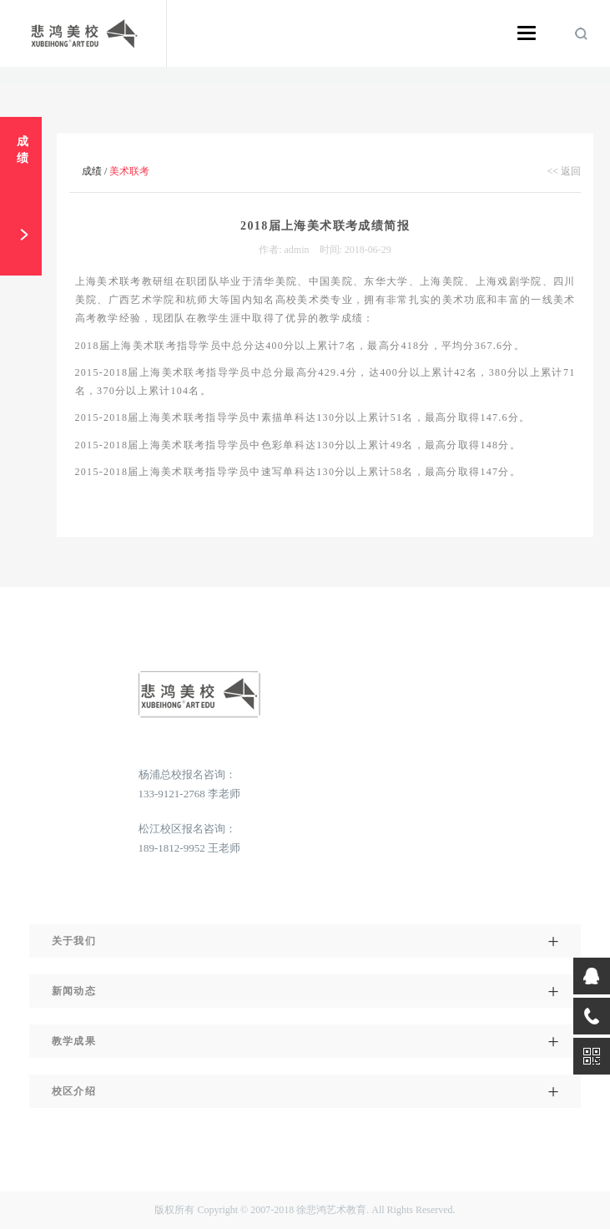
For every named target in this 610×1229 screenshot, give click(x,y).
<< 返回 (564, 171)
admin (297, 249)
